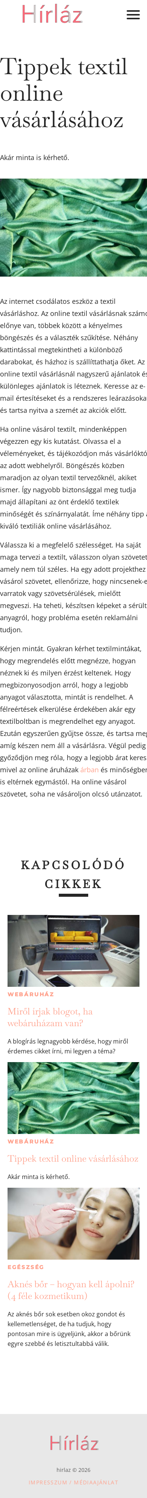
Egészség (26, 1267)
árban (89, 769)
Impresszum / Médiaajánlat (73, 1482)
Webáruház (31, 994)
